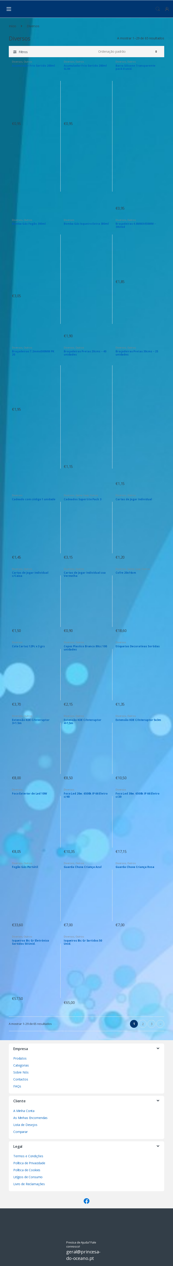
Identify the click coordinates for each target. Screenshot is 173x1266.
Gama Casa (82, 495)
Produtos (20, 1058)
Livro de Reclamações (29, 1184)
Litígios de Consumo (28, 1177)
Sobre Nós (21, 1072)
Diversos (17, 61)
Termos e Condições (28, 1156)
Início (12, 26)
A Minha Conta (23, 1111)
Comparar (20, 1132)
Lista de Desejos (25, 1125)
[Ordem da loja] (127, 51)
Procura (157, 9)
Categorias (21, 1065)
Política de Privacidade (29, 1163)
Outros (28, 61)
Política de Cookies (26, 1170)
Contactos (20, 1079)
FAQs (17, 1086)
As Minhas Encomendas (30, 1118)
